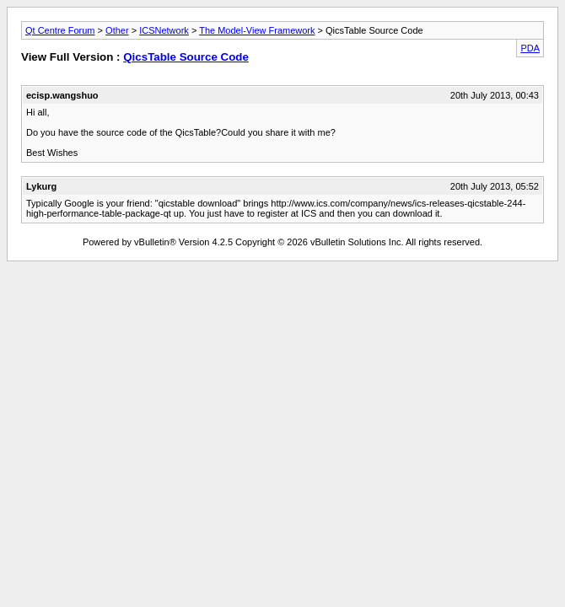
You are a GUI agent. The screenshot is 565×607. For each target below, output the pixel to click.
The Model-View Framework (257, 30)
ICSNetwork (164, 30)
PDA (530, 48)
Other (117, 30)
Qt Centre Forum (60, 30)
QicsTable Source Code (186, 57)
